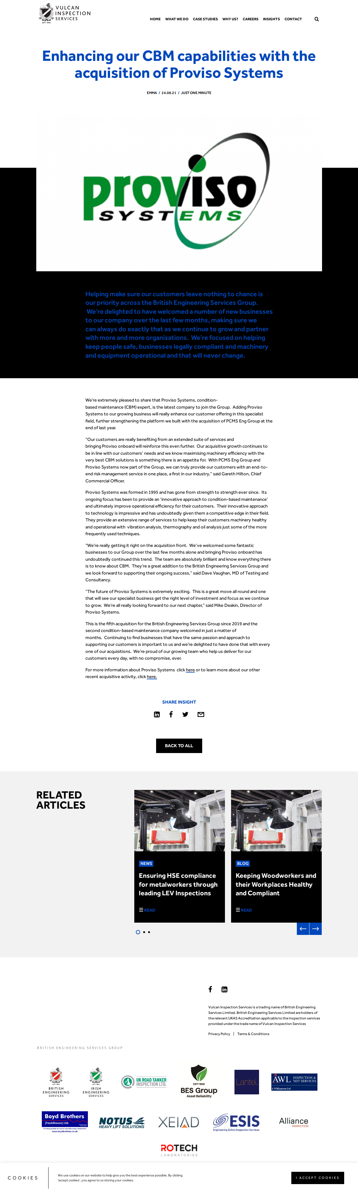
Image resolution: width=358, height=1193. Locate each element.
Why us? (230, 19)
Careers (250, 19)
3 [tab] (149, 932)
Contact (293, 19)
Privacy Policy (219, 1034)
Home (155, 19)
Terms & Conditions (253, 1034)
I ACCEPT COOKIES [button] (318, 1178)
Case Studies (205, 19)
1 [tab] (138, 932)
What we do (176, 19)
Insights (271, 19)
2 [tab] (144, 932)
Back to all (179, 745)
